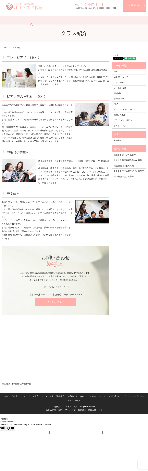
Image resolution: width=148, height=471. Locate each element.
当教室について (21, 20)
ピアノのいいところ (104, 20)
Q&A (88, 20)
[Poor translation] (10, 428)
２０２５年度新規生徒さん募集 (128, 160)
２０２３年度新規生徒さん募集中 (129, 171)
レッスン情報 (51, 20)
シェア (116, 55)
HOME (7, 20)
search (119, 20)
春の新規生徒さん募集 (124, 176)
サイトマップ (120, 126)
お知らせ (118, 140)
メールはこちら (56, 302)
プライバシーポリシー (124, 120)
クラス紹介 (36, 20)
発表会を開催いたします (125, 155)
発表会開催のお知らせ (124, 166)
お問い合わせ (135, 5)
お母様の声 (78, 20)
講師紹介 (65, 20)
